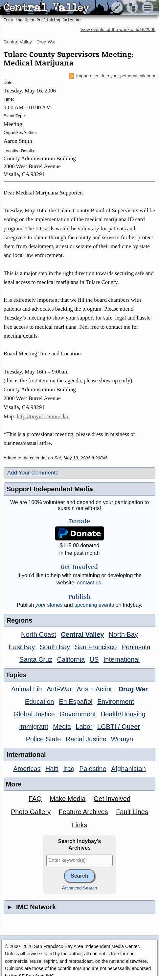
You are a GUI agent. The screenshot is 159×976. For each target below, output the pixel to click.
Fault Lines (132, 811)
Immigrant (33, 726)
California (71, 659)
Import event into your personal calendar (112, 76)
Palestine (92, 768)
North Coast (38, 634)
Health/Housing (123, 714)
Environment (115, 701)
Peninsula (136, 647)
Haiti (51, 768)
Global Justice (34, 714)
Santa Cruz (35, 659)
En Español (75, 701)
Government (77, 714)
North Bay (123, 634)
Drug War (46, 41)
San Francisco (96, 647)
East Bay (22, 647)
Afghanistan (128, 768)
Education (39, 701)
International (121, 659)
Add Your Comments (32, 473)
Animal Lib (26, 689)
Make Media (67, 798)
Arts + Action (95, 689)
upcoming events (94, 605)
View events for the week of (118, 29)
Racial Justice (86, 739)
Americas (26, 768)
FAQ (35, 798)
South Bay (55, 647)
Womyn (122, 739)
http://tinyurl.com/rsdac (43, 416)
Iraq (68, 768)
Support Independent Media (50, 489)
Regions (20, 620)
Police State (43, 739)
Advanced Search (79, 888)
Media (62, 726)
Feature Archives (83, 811)
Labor (84, 726)
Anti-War (59, 689)
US (94, 659)
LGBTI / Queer (118, 726)
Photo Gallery (31, 811)
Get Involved (112, 798)
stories (49, 605)
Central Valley (18, 41)
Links (79, 825)
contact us (89, 582)
